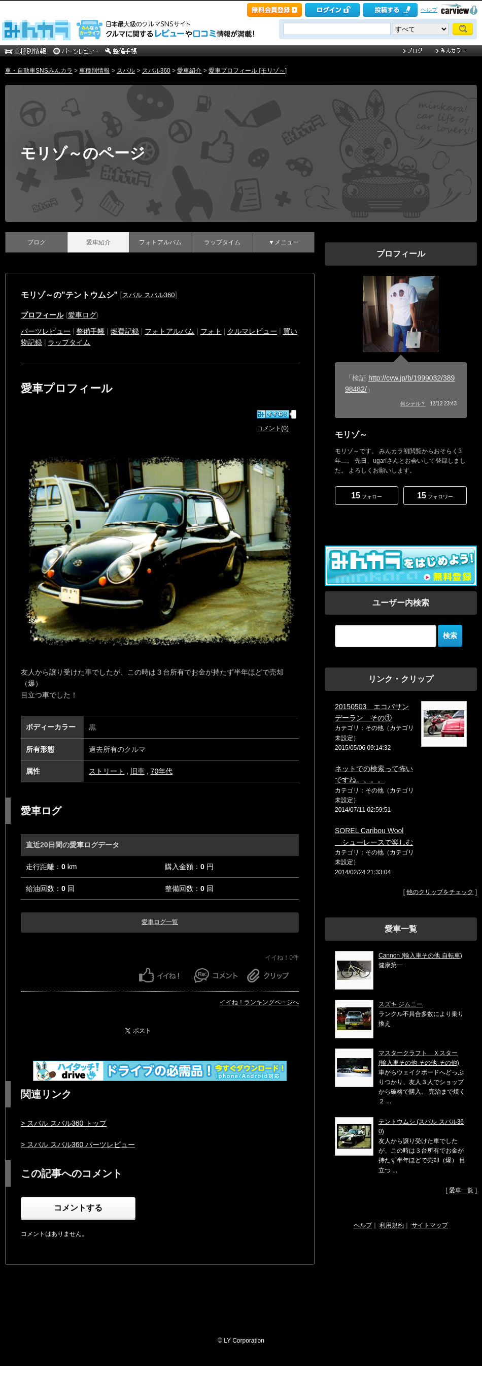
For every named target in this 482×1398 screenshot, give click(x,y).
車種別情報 (94, 70)
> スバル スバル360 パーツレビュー (78, 1144)
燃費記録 (125, 331)
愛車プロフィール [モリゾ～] (248, 70)
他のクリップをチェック (439, 892)
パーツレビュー (46, 331)
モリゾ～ (351, 434)
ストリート (106, 771)
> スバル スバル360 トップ (64, 1123)
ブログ (36, 242)
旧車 (137, 771)
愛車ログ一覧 (160, 922)
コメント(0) (273, 428)
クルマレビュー (252, 331)
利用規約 (392, 1225)
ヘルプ (429, 10)
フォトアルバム (160, 242)
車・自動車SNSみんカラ (39, 70)
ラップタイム (222, 242)
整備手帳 (90, 331)
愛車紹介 (189, 70)
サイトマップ (429, 1225)
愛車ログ (82, 315)
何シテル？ (413, 403)
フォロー (366, 495)
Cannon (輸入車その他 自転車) (420, 955)
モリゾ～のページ (82, 153)
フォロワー (435, 495)
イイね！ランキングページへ (259, 1002)
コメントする (78, 1207)
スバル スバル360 (148, 295)
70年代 (162, 771)
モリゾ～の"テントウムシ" (69, 295)
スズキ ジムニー (400, 1004)
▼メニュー (283, 242)
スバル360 (156, 70)
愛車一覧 (461, 1190)
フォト (211, 331)
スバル (126, 70)
